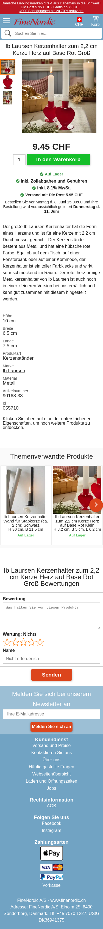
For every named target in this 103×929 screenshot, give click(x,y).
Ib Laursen (14, 370)
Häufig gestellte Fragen (51, 767)
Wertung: (20, 634)
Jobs (51, 788)
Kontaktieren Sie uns (51, 752)
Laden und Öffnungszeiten (51, 781)
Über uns (51, 759)
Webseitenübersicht (51, 774)
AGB (51, 805)
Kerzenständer (18, 358)
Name (9, 650)
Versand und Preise (51, 745)
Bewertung (14, 598)
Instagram (51, 830)
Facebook (51, 823)
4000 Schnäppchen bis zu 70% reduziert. (51, 11)
